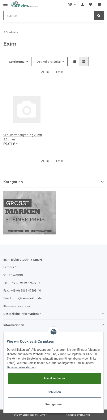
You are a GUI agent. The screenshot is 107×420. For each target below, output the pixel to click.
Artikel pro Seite (49, 62)
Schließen (54, 392)
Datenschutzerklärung (21, 367)
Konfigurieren (54, 404)
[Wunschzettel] (90, 4)
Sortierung (17, 62)
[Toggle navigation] (5, 2)
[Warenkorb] (99, 4)
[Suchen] (48, 15)
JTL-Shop (85, 414)
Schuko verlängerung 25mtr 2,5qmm (22, 137)
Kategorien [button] (13, 182)
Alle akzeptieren (54, 378)
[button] (82, 4)
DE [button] (70, 4)
